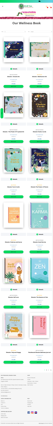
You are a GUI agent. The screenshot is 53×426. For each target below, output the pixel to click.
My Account (29, 400)
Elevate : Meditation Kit (39, 76)
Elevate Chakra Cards (39, 132)
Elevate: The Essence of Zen (39, 297)
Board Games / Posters (32, 383)
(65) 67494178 (5, 390)
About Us (3, 400)
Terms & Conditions (5, 408)
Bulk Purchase (30, 384)
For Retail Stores (4, 395)
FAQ (2, 404)
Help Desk (29, 406)
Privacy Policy (3, 406)
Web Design (41, 423)
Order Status (3, 413)
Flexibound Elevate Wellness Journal (39, 352)
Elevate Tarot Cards (13, 187)
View (2, 31)
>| (50, 370)
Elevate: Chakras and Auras (13, 242)
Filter (1, 213)
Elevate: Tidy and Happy (13, 352)
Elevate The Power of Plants (39, 187)
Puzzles (28, 379)
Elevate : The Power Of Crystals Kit (13, 132)
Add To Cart (13, 86)
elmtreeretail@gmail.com (6, 392)
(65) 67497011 (5, 388)
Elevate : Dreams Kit (13, 76)
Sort (28, 31)
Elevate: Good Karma (39, 242)
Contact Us (3, 402)
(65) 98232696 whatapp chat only (15, 388)
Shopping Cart (30, 402)
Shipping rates (3, 415)
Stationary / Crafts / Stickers (32, 381)
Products (29, 404)
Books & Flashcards (31, 377)
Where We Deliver (4, 417)
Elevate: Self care (13, 297)
